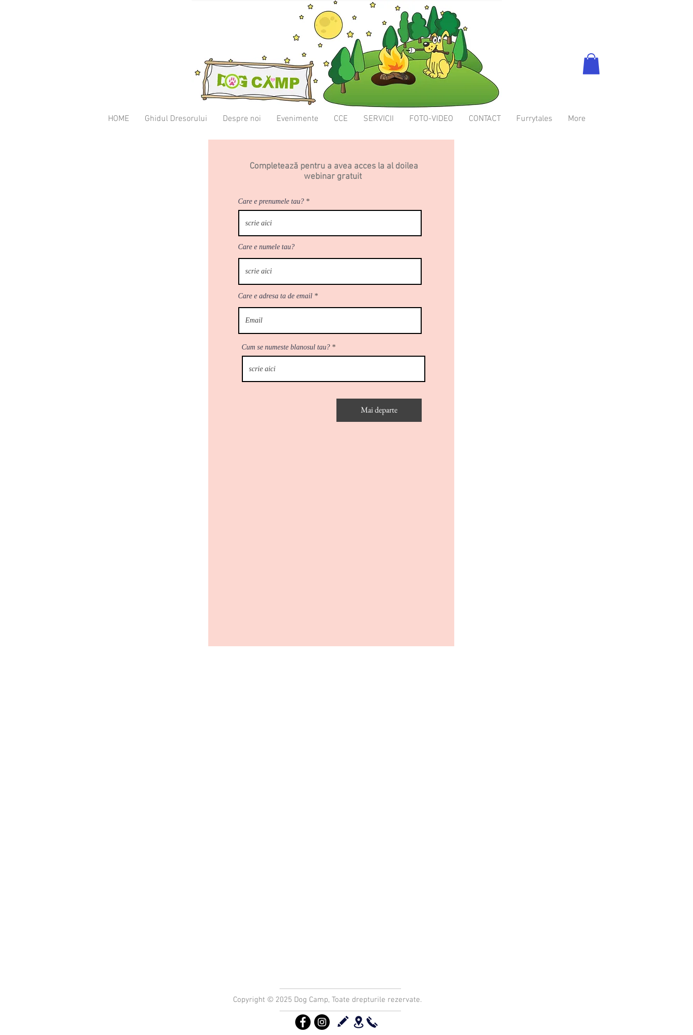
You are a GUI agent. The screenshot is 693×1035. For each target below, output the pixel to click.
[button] (591, 63)
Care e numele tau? (266, 247)
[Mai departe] (379, 410)
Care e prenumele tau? (271, 201)
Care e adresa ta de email (275, 296)
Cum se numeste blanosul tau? (286, 347)
